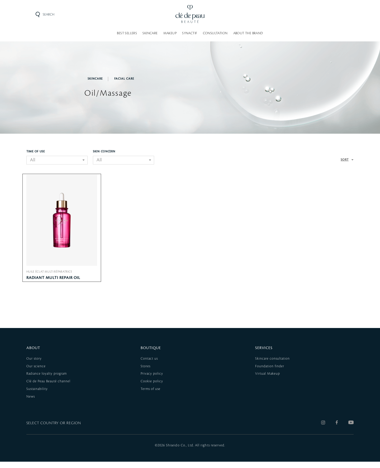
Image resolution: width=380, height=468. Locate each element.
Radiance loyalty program (46, 380)
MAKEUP (170, 33)
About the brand (248, 33)
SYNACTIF (189, 33)
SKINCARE (150, 33)
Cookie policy (152, 388)
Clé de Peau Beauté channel (48, 388)
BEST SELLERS (127, 33)
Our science (36, 372)
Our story (34, 365)
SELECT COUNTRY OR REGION (53, 430)
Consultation (215, 33)
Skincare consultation (272, 365)
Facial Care (124, 78)
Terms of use (150, 395)
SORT (345, 159)
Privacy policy (152, 380)
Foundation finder (269, 372)
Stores (145, 372)
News (30, 403)
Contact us (149, 365)
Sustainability (37, 395)
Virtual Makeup (267, 380)
